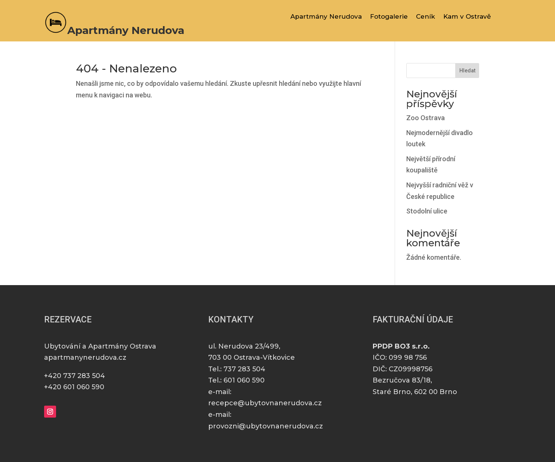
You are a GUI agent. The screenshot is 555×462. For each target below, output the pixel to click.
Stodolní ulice (426, 211)
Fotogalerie (389, 17)
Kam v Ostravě (467, 17)
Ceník (425, 17)
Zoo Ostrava (425, 118)
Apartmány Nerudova (326, 17)
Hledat (467, 71)
